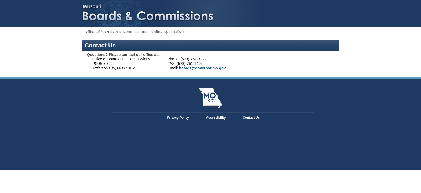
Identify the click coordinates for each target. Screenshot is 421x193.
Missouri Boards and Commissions (129, 12)
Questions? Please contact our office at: (123, 55)
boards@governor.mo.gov (202, 68)
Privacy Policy (178, 118)
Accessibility (216, 118)
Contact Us (251, 118)
